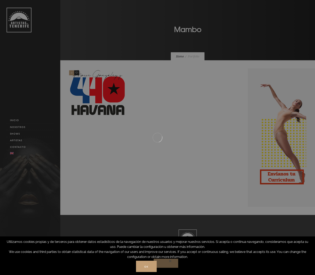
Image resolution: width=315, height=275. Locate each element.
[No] (166, 263)
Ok (146, 266)
